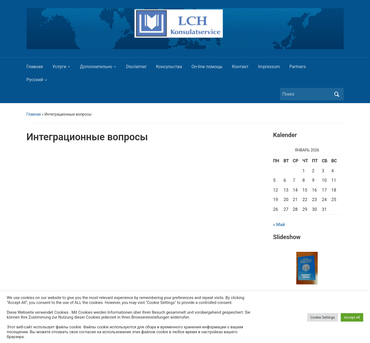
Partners (297, 66)
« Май (279, 224)
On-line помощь (207, 66)
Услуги (59, 66)
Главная (35, 66)
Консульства (169, 66)
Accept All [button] (352, 317)
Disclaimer (136, 66)
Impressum (269, 66)
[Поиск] (307, 94)
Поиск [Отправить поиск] (337, 94)
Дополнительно (96, 66)
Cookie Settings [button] (322, 317)
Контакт (240, 66)
